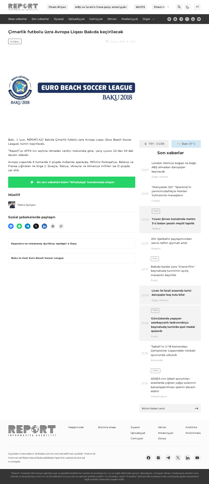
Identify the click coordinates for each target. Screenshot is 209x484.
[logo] (23, 7)
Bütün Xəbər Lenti (170, 408)
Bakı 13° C (186, 144)
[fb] (169, 19)
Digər (149, 19)
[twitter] (187, 19)
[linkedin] (193, 19)
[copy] (61, 226)
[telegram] (181, 19)
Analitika (191, 427)
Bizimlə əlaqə (107, 427)
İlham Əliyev (57, 6)
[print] (53, 226)
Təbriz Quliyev (22, 204)
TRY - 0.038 (154, 144)
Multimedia (193, 432)
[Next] (165, 7)
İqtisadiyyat (138, 432)
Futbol (14, 41)
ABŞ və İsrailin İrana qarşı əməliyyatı (101, 6)
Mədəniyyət (165, 432)
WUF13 (140, 6)
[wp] (19, 226)
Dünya (162, 438)
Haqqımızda (76, 427)
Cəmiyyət (137, 438)
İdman (162, 427)
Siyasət (135, 427)
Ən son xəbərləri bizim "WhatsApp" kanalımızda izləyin (71, 182)
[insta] (175, 19)
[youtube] (199, 19)
